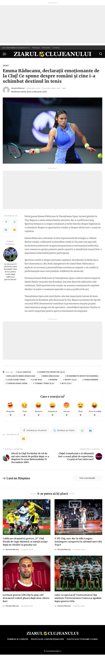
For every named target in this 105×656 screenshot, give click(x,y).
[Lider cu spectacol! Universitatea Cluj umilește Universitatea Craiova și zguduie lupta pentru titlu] (78, 575)
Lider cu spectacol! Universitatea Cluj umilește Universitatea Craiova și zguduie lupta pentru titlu (77, 599)
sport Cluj (71, 380)
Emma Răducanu (51, 376)
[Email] (14, 230)
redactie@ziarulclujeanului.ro (16, 47)
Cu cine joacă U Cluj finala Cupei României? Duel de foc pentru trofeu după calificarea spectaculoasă (10, 271)
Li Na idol (37, 380)
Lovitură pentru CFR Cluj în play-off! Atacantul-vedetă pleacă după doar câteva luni (24, 599)
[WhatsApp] (14, 222)
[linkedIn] (90, 430)
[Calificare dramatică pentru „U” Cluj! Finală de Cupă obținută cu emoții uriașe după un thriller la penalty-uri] (26, 518)
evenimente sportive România (82, 376)
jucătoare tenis (16, 380)
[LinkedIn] (6, 230)
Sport (6, 66)
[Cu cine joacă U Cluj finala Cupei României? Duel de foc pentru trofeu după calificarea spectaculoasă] (10, 254)
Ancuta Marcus (18, 88)
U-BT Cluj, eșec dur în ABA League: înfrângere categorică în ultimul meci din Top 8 (77, 542)
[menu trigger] (5, 54)
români (53, 380)
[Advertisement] (52, 24)
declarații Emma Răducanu (21, 376)
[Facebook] (6, 222)
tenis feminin (91, 380)
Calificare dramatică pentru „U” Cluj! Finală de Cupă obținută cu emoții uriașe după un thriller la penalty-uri (26, 542)
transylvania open (17, 383)
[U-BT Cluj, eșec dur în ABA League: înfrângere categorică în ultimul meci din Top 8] (78, 518)
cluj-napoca (24, 372)
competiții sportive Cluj (52, 372)
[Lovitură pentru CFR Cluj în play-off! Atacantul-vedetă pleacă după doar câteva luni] (26, 575)
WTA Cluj (67, 383)
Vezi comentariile (86, 479)
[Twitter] (64, 430)
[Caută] (100, 54)
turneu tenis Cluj (44, 383)
